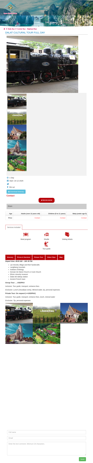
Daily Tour (11, 29)
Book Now (46, 200)
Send (82, 459)
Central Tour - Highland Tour (27, 29)
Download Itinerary (16, 192)
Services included (13, 227)
